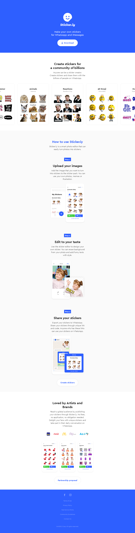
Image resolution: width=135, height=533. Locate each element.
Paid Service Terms (68, 510)
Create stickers (67, 382)
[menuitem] (67, 501)
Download (69, 43)
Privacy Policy (67, 505)
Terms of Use (67, 501)
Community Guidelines (67, 514)
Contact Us (67, 519)
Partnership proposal (67, 480)
